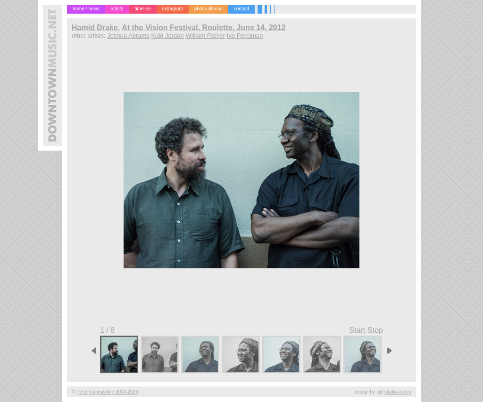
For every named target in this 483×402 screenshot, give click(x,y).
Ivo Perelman (245, 35)
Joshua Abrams (128, 35)
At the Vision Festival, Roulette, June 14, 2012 (203, 28)
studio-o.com (397, 391)
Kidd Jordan (167, 35)
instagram (172, 8)
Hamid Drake (95, 28)
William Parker (205, 35)
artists (117, 8)
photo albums (208, 8)
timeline (142, 8)
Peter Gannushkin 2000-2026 (107, 391)
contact (241, 8)
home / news (86, 8)
